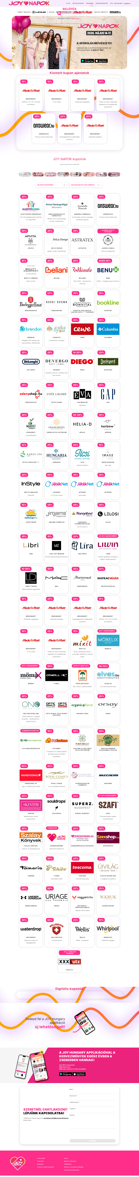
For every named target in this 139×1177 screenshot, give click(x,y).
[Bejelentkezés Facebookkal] (69, 13)
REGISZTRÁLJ (76, 18)
